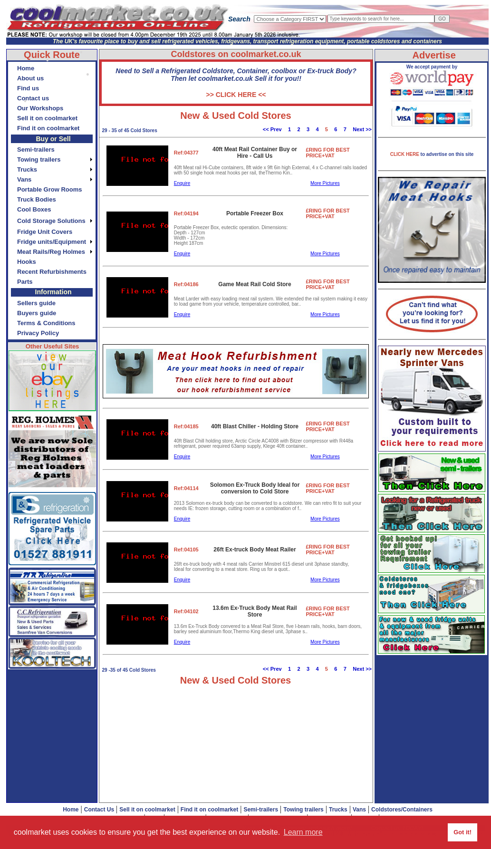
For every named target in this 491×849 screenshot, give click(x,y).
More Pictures (325, 183)
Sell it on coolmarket (147, 809)
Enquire (182, 183)
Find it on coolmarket (209, 809)
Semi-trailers (260, 809)
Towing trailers (303, 809)
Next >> (362, 129)
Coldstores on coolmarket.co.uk (236, 54)
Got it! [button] (462, 832)
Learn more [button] (303, 832)
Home (70, 809)
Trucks (338, 809)
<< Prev (272, 129)
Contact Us (99, 809)
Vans (359, 809)
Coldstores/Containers (402, 809)
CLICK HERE (405, 154)
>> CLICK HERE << (236, 94)
